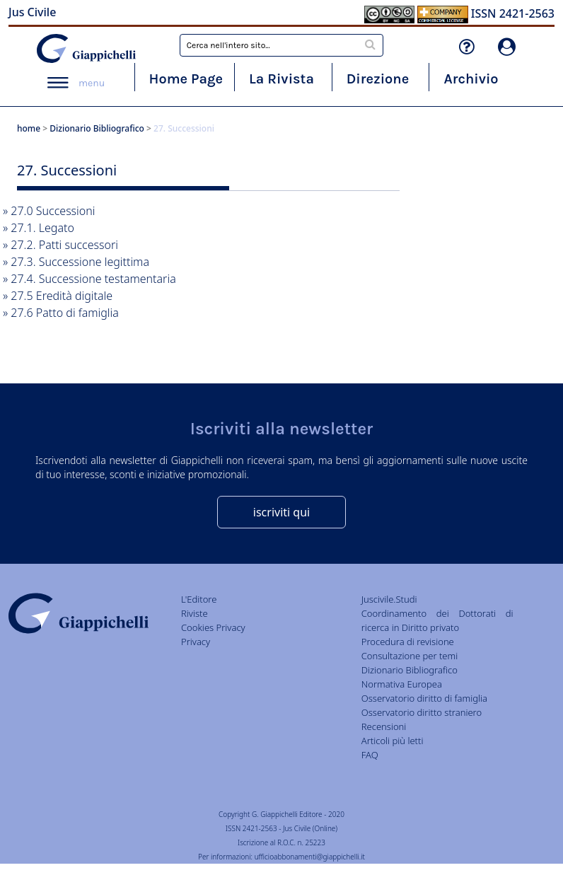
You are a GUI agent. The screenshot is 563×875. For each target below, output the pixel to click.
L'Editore (198, 599)
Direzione (378, 79)
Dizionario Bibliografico (97, 128)
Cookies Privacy (213, 627)
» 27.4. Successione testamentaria (89, 278)
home (28, 128)
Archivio (470, 79)
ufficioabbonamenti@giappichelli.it (310, 857)
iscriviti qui (281, 512)
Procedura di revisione (407, 641)
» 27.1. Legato (38, 228)
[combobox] (281, 45)
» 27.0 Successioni (49, 211)
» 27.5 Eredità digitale (57, 295)
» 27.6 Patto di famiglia (61, 312)
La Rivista (281, 79)
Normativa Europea (401, 684)
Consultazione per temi (409, 655)
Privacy (195, 641)
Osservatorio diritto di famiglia (424, 698)
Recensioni (384, 726)
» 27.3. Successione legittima (76, 262)
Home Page (186, 79)
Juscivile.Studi (389, 599)
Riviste (194, 613)
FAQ (369, 754)
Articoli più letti (392, 740)
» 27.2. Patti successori (60, 245)
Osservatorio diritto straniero (421, 712)
